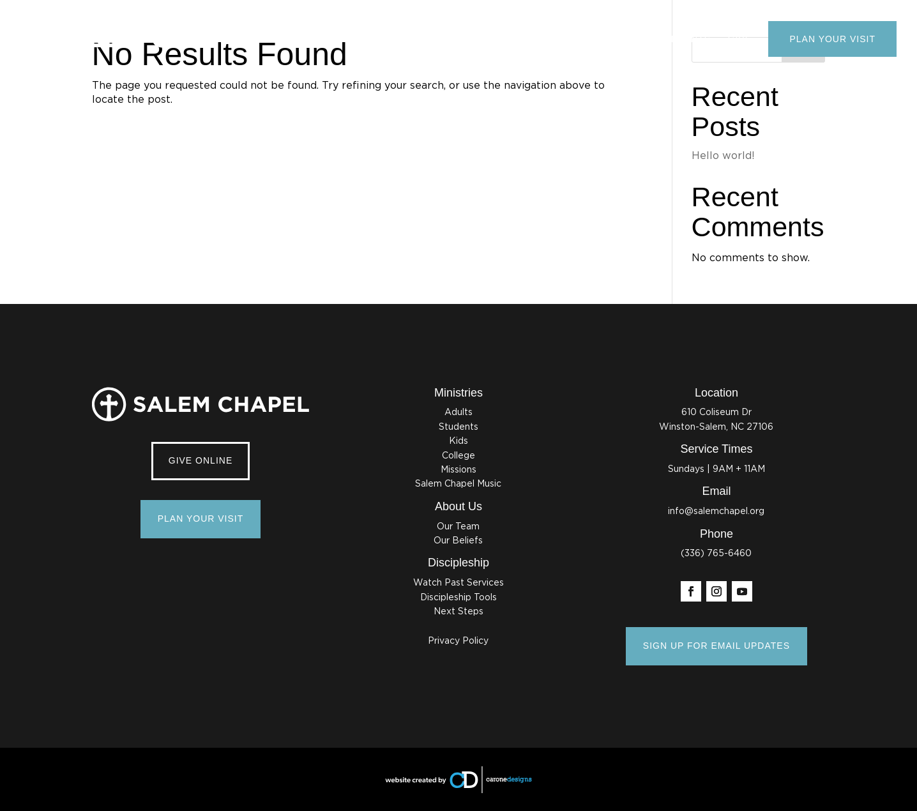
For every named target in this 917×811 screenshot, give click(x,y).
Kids (458, 441)
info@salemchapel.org (716, 511)
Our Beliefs (458, 540)
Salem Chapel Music (458, 484)
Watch (562, 39)
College (458, 455)
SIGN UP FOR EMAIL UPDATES (716, 645)
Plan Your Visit (832, 39)
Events (691, 39)
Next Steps (458, 611)
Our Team (458, 526)
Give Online (200, 460)
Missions (458, 470)
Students (458, 427)
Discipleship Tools (458, 597)
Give (740, 39)
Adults (458, 412)
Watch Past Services (458, 583)
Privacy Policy (458, 641)
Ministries (625, 39)
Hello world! (723, 156)
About (511, 39)
